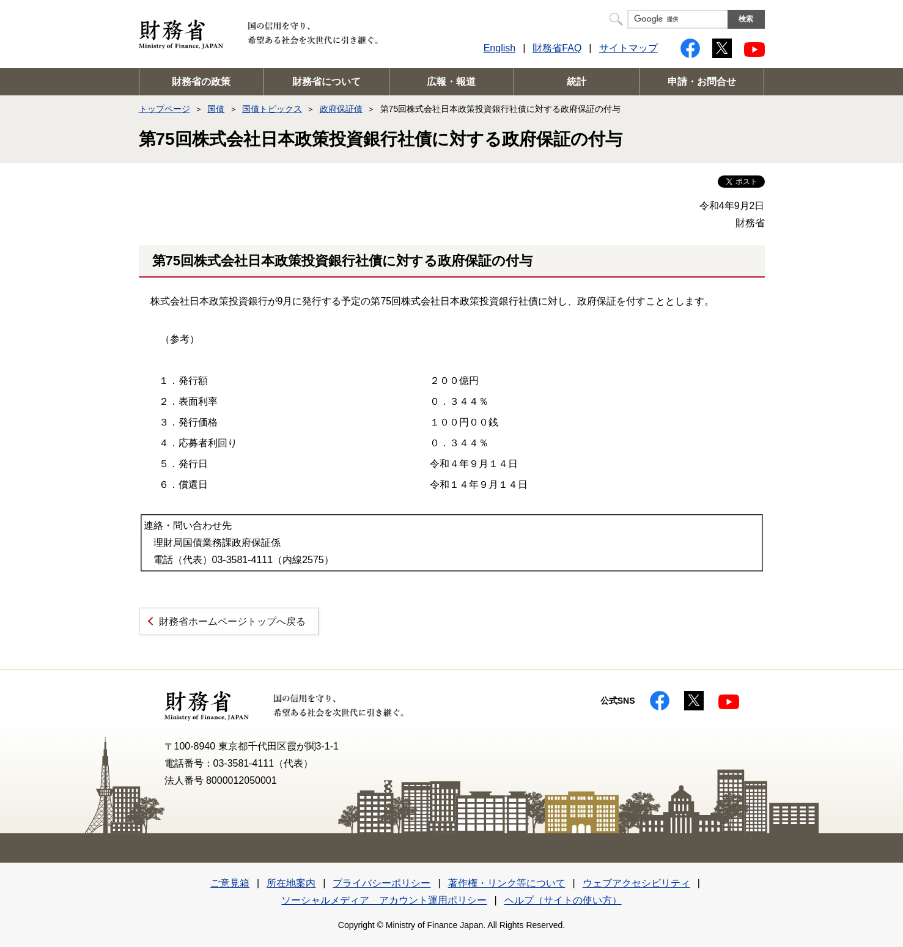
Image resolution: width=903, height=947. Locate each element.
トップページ (164, 109)
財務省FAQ (557, 48)
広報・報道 (451, 81)
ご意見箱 (229, 883)
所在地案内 (291, 883)
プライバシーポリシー (381, 883)
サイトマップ (628, 48)
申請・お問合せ (702, 81)
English (499, 48)
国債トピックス (272, 109)
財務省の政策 (201, 81)
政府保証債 (341, 109)
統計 (576, 81)
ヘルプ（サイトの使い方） (563, 900)
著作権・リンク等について (507, 883)
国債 (215, 109)
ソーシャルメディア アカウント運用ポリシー (384, 900)
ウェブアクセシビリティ (636, 883)
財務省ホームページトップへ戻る (232, 621)
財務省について (326, 81)
